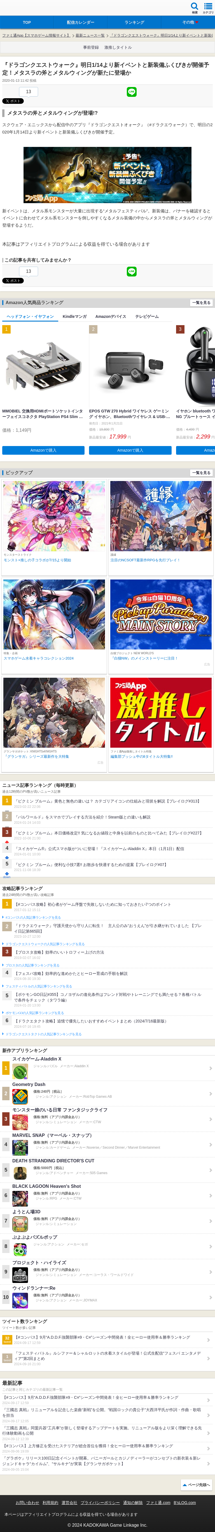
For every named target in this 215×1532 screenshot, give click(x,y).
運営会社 (69, 1502)
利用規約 (50, 1502)
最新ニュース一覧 (90, 35)
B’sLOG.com (185, 1502)
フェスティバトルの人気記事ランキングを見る (39, 986)
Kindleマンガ (75, 316)
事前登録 (91, 47)
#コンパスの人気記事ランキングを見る (33, 917)
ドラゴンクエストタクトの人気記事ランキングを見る (43, 1034)
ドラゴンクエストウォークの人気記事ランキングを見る (45, 944)
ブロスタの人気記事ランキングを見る (32, 965)
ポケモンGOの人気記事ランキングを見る (35, 1013)
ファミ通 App (21, 8)
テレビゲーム (147, 316)
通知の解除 (133, 1502)
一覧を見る (201, 303)
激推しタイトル (118, 47)
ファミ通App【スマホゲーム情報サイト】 (36, 35)
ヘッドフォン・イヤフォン (30, 316)
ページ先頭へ (199, 1485)
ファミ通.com (158, 1502)
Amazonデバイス (110, 316)
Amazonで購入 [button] (44, 450)
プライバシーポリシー (100, 1502)
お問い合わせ (27, 1502)
